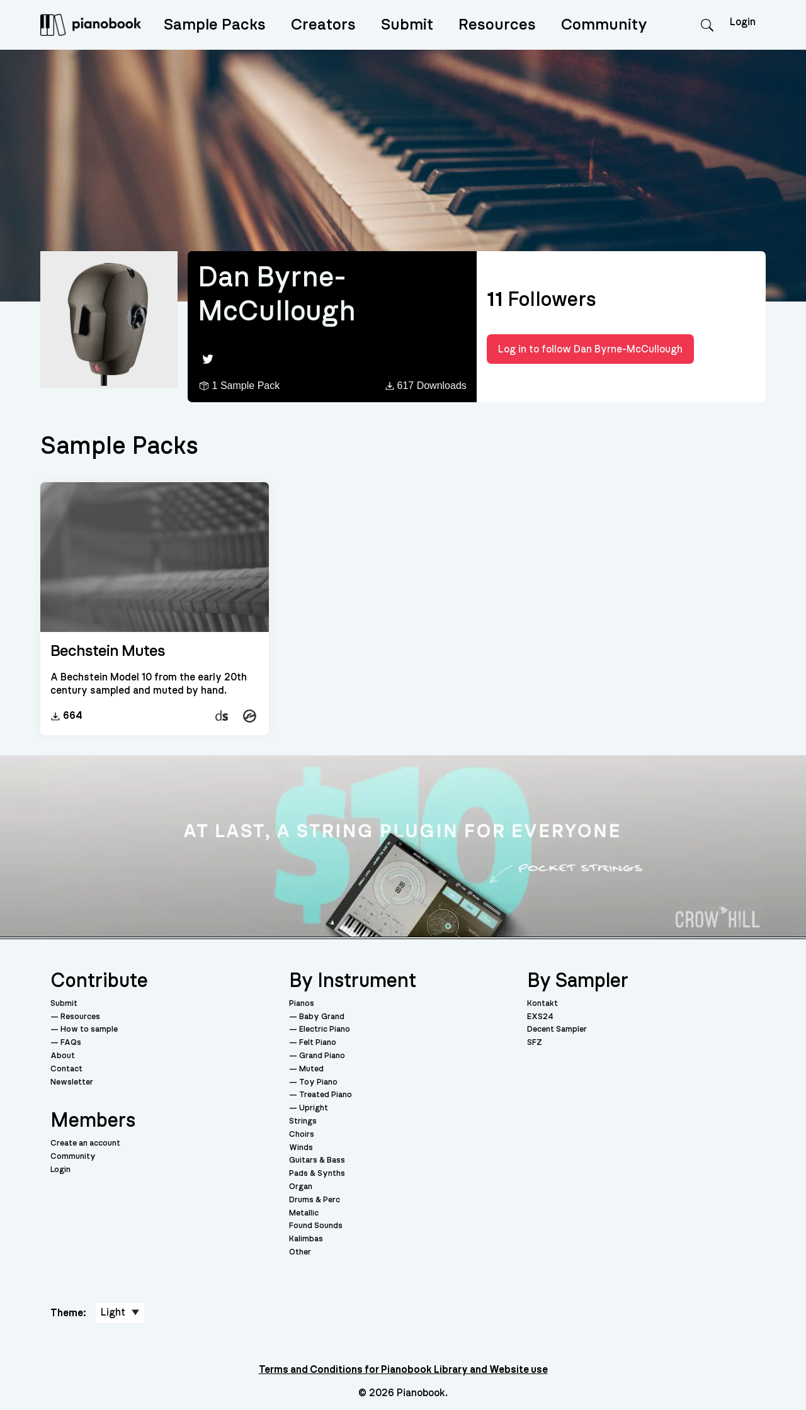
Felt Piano (317, 1043)
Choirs (301, 1135)
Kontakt (542, 1004)
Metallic (304, 1213)
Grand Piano (322, 1056)
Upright (313, 1108)
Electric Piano (324, 1029)
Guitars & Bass (317, 1160)
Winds (301, 1148)
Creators (323, 25)
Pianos (301, 1004)
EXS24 (540, 1017)
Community (604, 25)
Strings (303, 1121)
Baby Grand (321, 1017)
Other (300, 1252)
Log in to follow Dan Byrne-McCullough (590, 349)
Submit (407, 25)
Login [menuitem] (743, 22)
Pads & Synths (317, 1174)
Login (60, 1170)
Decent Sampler (557, 1029)
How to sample (89, 1029)
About (62, 1056)
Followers (541, 300)
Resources (497, 25)
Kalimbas (306, 1239)
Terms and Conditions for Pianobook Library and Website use (403, 1370)
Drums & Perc (314, 1200)
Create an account (85, 1143)
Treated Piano (325, 1095)
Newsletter (71, 1082)
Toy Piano (318, 1082)
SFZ (534, 1043)
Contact (66, 1069)
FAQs (70, 1043)
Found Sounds (316, 1226)
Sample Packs (215, 25)
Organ (300, 1187)
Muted (311, 1069)
